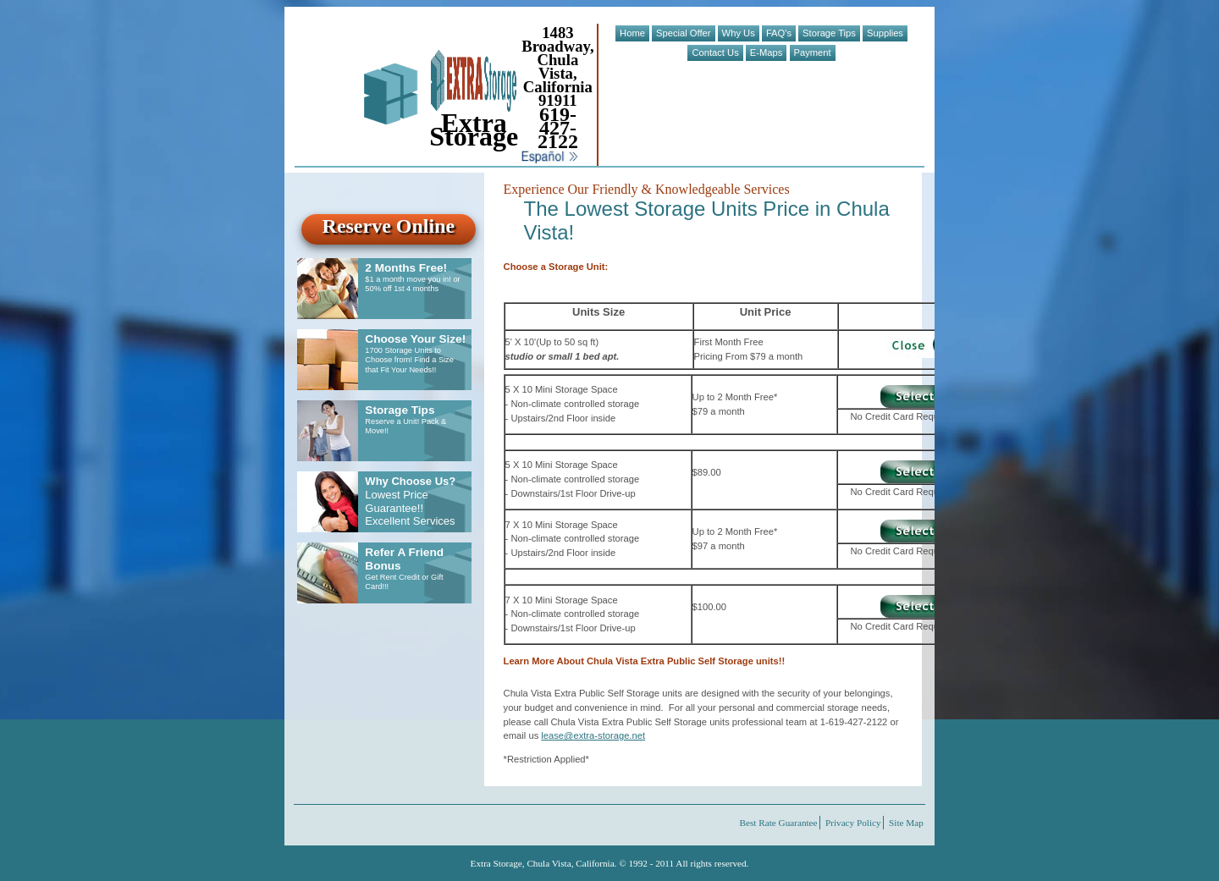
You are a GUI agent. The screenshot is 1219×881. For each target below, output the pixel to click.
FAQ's (779, 33)
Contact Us (715, 52)
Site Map (906, 823)
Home (632, 33)
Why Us (738, 33)
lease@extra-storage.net (593, 735)
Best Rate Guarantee (779, 823)
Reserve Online (389, 226)
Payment (812, 52)
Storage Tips (829, 33)
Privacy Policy (853, 823)
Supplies (885, 33)
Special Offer (683, 33)
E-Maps (766, 52)
